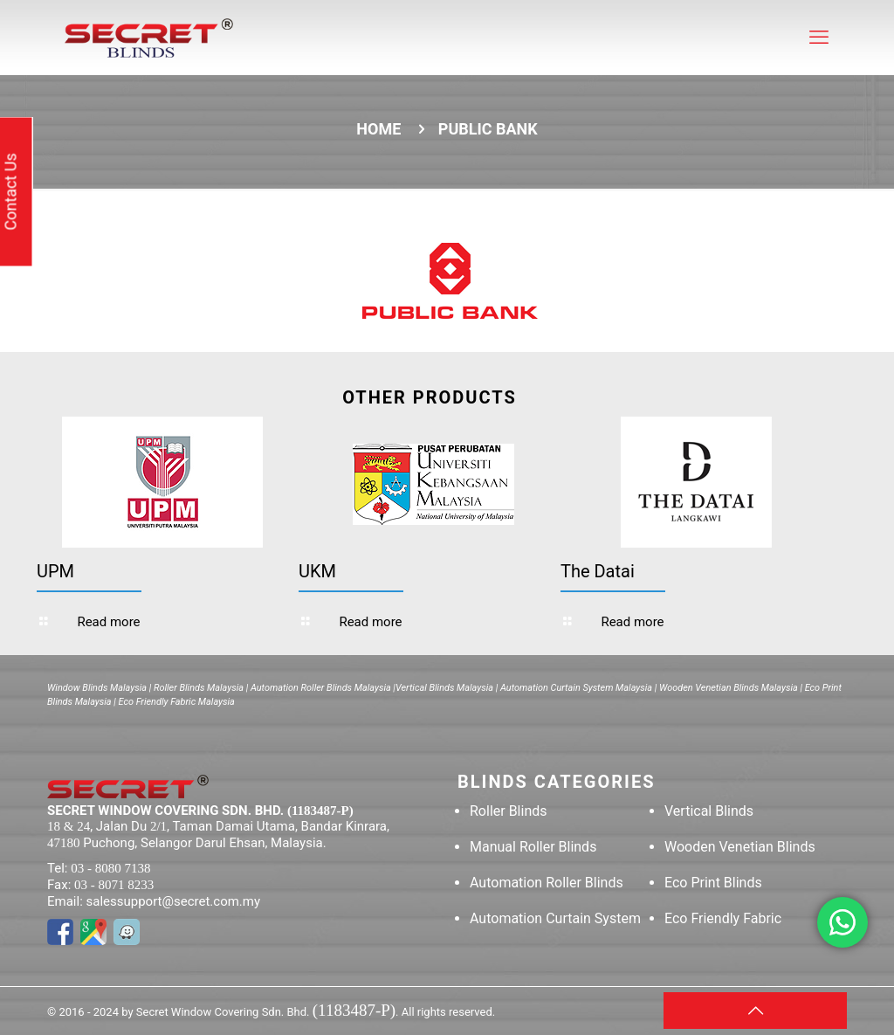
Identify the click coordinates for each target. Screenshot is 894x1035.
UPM (55, 571)
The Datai (597, 571)
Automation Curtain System (555, 918)
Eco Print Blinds (713, 882)
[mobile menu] (819, 37)
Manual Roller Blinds (533, 846)
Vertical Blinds (708, 811)
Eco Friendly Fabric (722, 918)
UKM (317, 571)
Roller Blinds (508, 811)
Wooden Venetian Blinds (739, 846)
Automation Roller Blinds (546, 882)
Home (378, 129)
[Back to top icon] (755, 1010)
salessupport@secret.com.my (173, 901)
